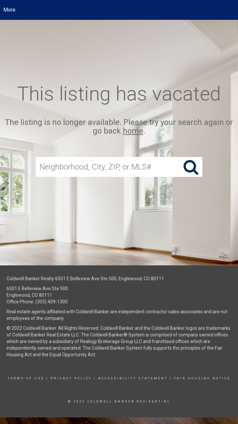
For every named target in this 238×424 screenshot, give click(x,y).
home (133, 131)
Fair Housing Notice (202, 378)
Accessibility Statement (133, 378)
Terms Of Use (26, 378)
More (9, 10)
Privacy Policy (71, 378)
